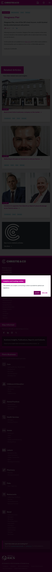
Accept (37, 293)
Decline (44, 293)
